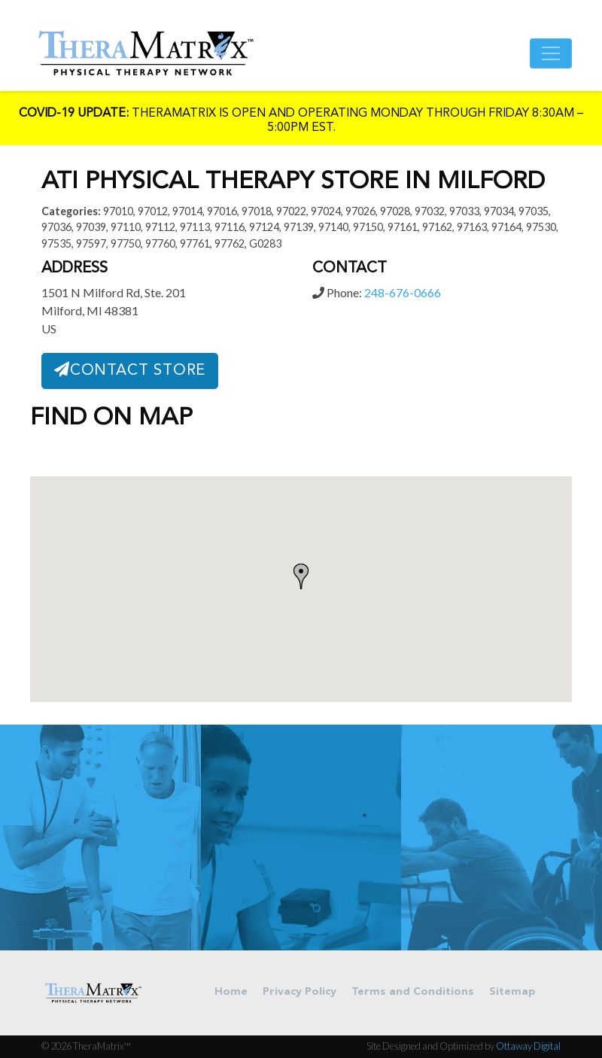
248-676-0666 (402, 292)
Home (231, 992)
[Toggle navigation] (551, 53)
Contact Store (129, 370)
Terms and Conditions (412, 992)
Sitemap (512, 992)
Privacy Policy (299, 992)
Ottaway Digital (528, 1046)
